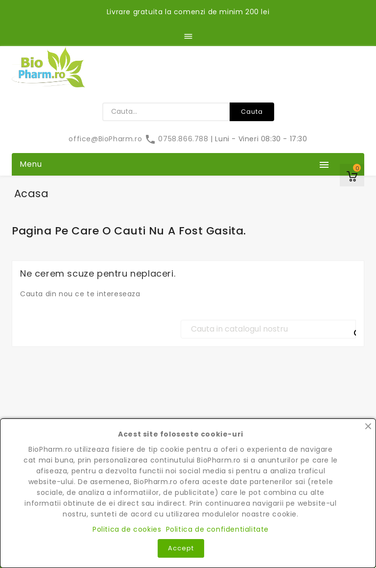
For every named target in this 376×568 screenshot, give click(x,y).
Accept (181, 548)
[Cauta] (268, 329)
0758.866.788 (177, 139)
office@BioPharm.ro (106, 139)
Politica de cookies (127, 529)
